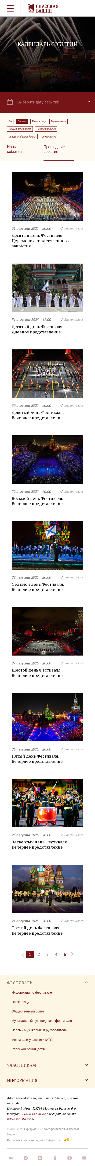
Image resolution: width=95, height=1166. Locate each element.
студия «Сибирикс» (47, 1140)
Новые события (14, 149)
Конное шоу (39, 121)
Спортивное (48, 136)
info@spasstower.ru (20, 1119)
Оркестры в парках (19, 128)
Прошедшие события (54, 149)
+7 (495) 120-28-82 (32, 1113)
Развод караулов (46, 128)
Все (10, 121)
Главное (22, 121)
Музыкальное (58, 121)
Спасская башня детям (22, 136)
